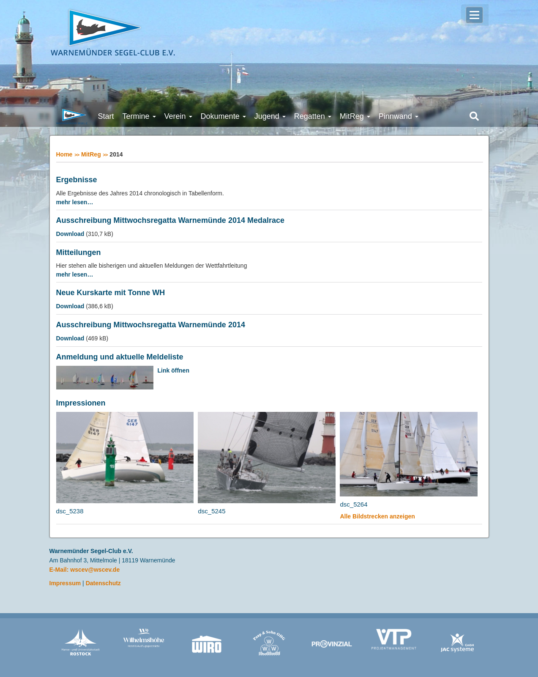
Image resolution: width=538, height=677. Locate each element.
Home (64, 154)
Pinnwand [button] (398, 116)
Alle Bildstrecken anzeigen (377, 516)
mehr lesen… (74, 202)
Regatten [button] (312, 116)
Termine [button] (139, 116)
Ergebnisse (76, 180)
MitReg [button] (355, 116)
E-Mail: (60, 569)
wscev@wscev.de (95, 569)
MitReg (91, 154)
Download (70, 233)
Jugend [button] (270, 116)
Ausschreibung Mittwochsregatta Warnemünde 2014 (150, 325)
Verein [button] (178, 116)
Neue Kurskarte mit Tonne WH (110, 293)
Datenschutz (103, 583)
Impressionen (81, 403)
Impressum (65, 583)
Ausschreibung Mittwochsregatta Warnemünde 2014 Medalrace (170, 221)
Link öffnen (173, 370)
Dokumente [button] (223, 116)
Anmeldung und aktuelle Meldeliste (119, 357)
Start (106, 116)
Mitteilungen (78, 253)
